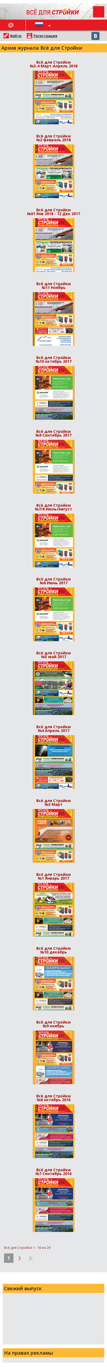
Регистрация (45, 35)
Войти (16, 35)
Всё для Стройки (53, 64)
